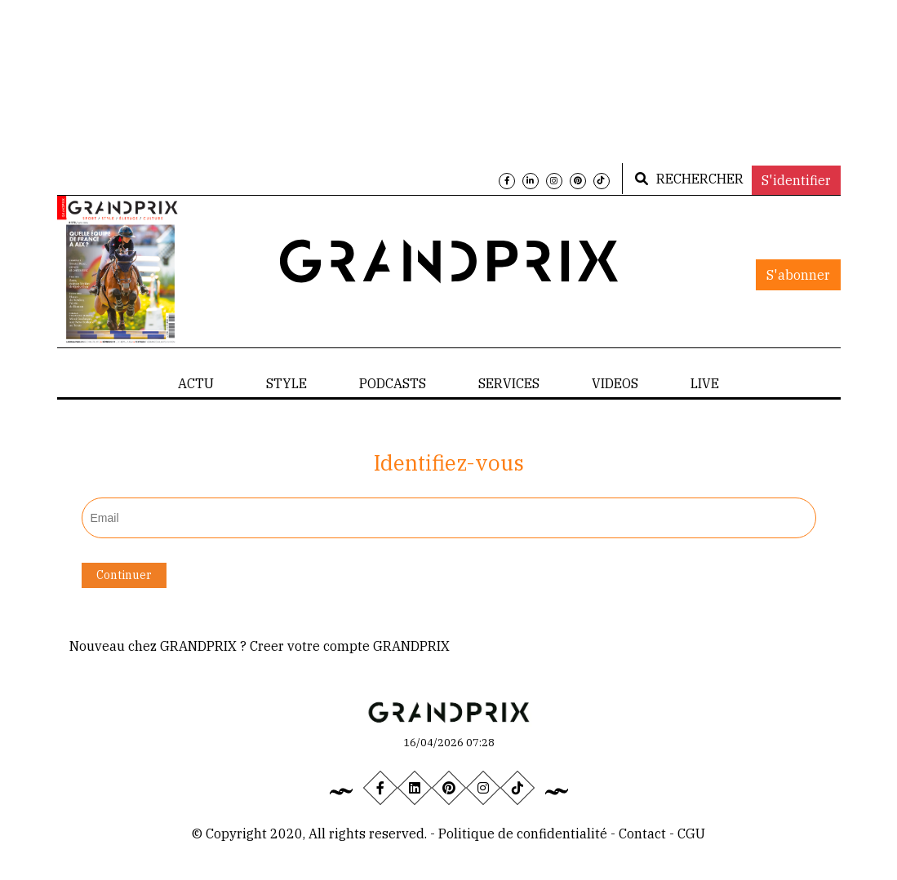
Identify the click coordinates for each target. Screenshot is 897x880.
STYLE (286, 383)
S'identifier (796, 180)
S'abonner (798, 275)
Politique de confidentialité (522, 833)
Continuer (124, 575)
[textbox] (449, 517)
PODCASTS (392, 383)
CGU (691, 833)
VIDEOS (615, 383)
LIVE (705, 383)
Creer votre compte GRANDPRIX (350, 646)
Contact (644, 833)
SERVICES (509, 383)
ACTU (196, 383)
